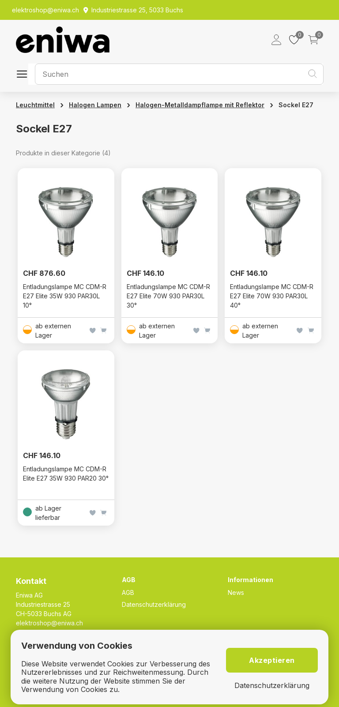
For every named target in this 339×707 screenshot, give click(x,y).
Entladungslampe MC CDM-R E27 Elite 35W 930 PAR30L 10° (64, 296)
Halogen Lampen (95, 105)
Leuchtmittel (35, 105)
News (236, 592)
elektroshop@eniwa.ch (49, 623)
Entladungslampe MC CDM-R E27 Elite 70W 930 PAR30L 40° (271, 296)
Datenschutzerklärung (154, 604)
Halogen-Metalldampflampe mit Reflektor (200, 105)
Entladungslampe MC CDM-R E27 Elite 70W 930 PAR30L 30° (168, 296)
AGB (128, 592)
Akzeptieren (272, 660)
